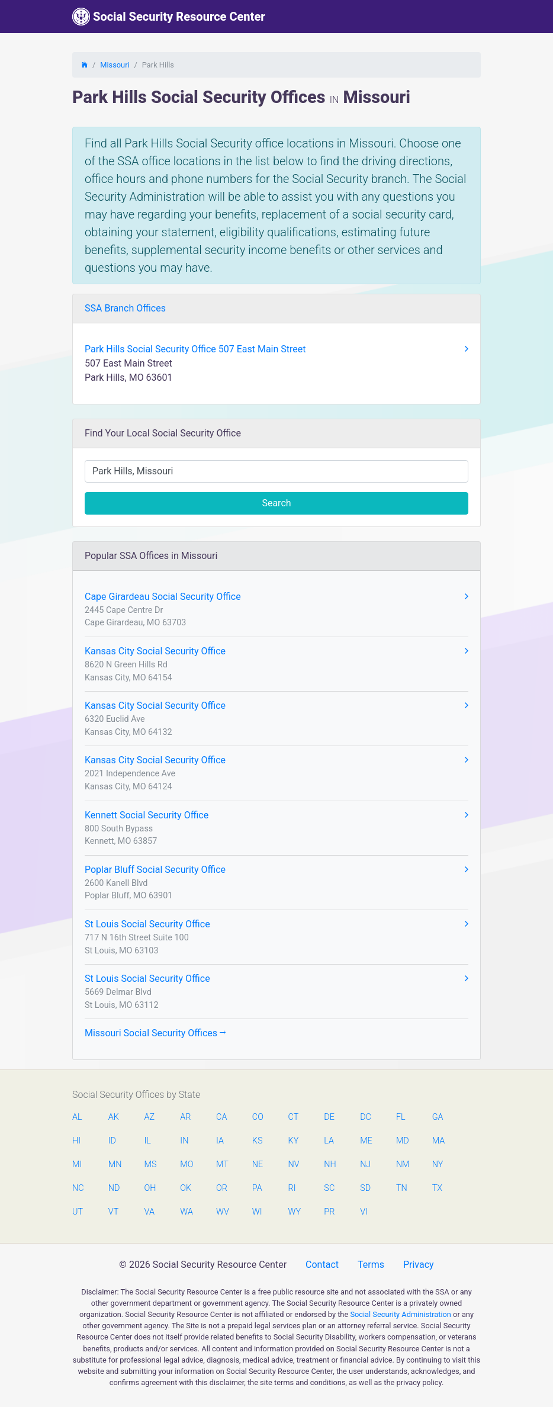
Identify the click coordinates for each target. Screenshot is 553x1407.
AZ (149, 1117)
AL (77, 1117)
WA (186, 1212)
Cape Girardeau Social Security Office (276, 597)
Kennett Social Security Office (276, 815)
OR (221, 1188)
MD (402, 1141)
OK (185, 1188)
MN (114, 1164)
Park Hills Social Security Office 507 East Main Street (276, 349)
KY (293, 1141)
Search (276, 503)
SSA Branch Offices (125, 308)
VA (149, 1212)
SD (365, 1188)
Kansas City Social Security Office (276, 651)
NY (437, 1164)
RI (292, 1188)
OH (150, 1188)
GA (437, 1117)
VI (364, 1212)
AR (185, 1117)
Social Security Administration (400, 1314)
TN (401, 1188)
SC (329, 1188)
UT (77, 1212)
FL (401, 1117)
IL (147, 1141)
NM (402, 1164)
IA (220, 1141)
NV (294, 1164)
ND (114, 1188)
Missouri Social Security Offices (155, 1033)
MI (77, 1164)
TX (437, 1188)
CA (221, 1117)
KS (257, 1141)
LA (329, 1141)
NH (330, 1164)
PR (329, 1212)
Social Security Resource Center (168, 16)
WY (294, 1212)
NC (78, 1188)
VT (113, 1212)
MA (438, 1141)
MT (222, 1164)
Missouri (114, 64)
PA (257, 1188)
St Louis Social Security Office (276, 924)
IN (184, 1141)
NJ (365, 1164)
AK (113, 1117)
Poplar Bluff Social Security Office (276, 870)
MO (186, 1164)
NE (257, 1164)
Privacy (418, 1264)
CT (293, 1117)
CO (257, 1117)
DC (365, 1117)
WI (257, 1212)
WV (222, 1212)
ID (112, 1141)
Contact (322, 1264)
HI (76, 1141)
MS (150, 1164)
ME (366, 1141)
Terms (371, 1264)
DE (329, 1117)
